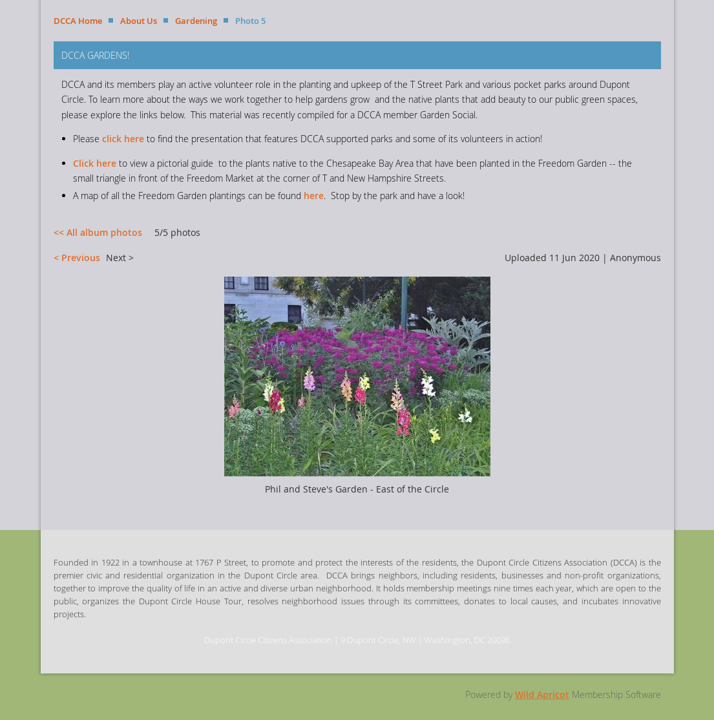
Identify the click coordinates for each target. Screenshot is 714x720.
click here (123, 138)
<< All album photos (98, 232)
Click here (94, 163)
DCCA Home (78, 20)
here (314, 195)
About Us (138, 20)
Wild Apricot (542, 694)
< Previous (77, 257)
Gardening (196, 20)
